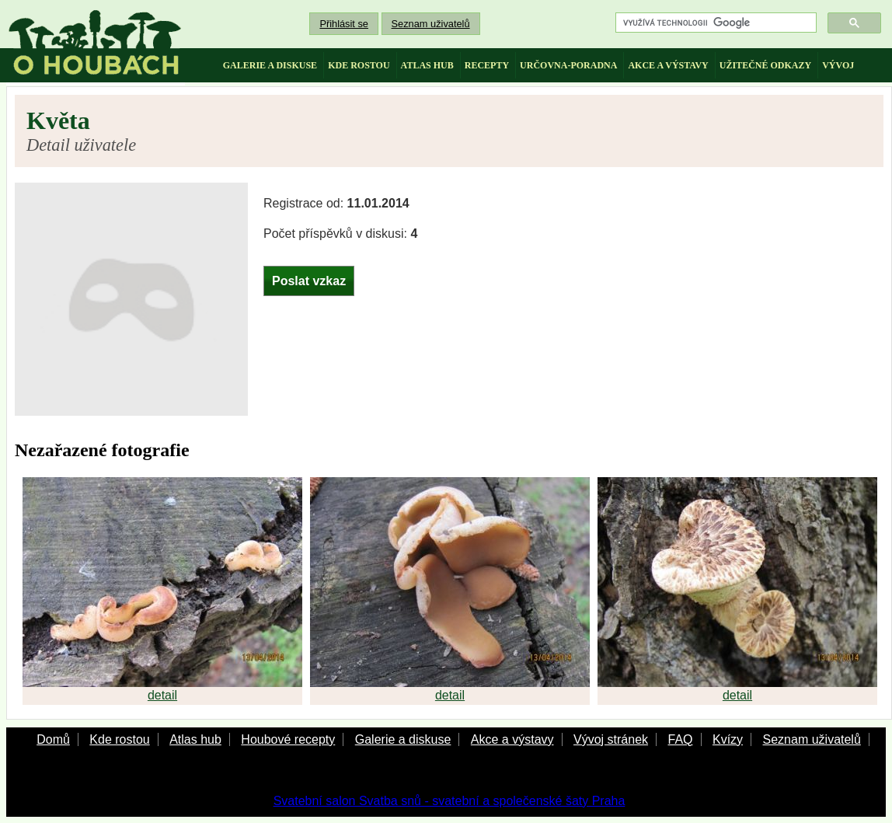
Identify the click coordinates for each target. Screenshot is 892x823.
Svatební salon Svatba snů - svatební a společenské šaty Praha (449, 800)
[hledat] (714, 23)
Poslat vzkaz (309, 281)
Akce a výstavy (512, 739)
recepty (487, 65)
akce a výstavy (668, 65)
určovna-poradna (568, 65)
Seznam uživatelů (431, 24)
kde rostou (358, 65)
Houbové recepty (288, 739)
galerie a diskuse (270, 65)
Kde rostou (119, 739)
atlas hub (427, 65)
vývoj (838, 65)
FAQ (679, 739)
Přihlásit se (343, 24)
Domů (53, 739)
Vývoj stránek (610, 739)
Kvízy (728, 739)
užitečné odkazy (765, 65)
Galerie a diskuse (403, 739)
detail (162, 695)
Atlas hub (195, 739)
